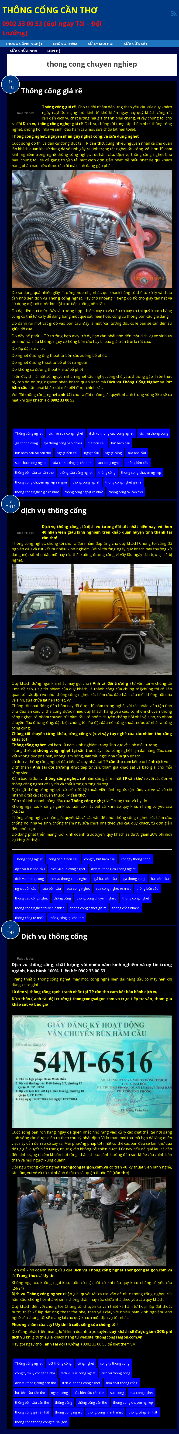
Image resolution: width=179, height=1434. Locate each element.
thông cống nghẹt (73, 694)
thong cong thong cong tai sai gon (41, 1422)
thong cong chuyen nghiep (141, 472)
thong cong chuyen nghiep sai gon (41, 482)
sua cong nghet (109, 462)
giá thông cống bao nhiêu (63, 443)
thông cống (106, 472)
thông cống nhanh (126, 908)
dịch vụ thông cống (53, 510)
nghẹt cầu (91, 453)
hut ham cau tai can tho (33, 453)
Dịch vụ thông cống (54, 936)
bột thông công (60, 1363)
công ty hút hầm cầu (99, 859)
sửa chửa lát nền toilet (115, 129)
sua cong (117, 1392)
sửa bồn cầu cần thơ (89, 1392)
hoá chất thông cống (121, 1383)
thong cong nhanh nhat (105, 1412)
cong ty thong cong (135, 859)
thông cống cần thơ (92, 1402)
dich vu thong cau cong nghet (111, 433)
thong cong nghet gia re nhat (37, 492)
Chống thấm (65, 43)
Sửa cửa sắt (136, 43)
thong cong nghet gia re (123, 482)
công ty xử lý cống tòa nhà (35, 1373)
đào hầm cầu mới (79, 129)
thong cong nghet (86, 482)
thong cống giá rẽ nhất (32, 1412)
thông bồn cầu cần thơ (32, 1402)
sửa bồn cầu (136, 453)
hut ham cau (120, 443)
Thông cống (100, 1270)
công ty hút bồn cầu (63, 859)
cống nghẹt (85, 1363)
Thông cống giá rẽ (51, 90)
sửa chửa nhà (23, 50)
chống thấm (79, 1299)
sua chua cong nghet (31, 462)
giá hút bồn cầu (105, 878)
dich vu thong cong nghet (69, 878)
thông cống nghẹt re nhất (84, 492)
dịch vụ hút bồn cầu (30, 869)
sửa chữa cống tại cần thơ (72, 462)
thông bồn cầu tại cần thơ (34, 472)
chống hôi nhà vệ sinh (43, 129)
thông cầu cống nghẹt (76, 472)
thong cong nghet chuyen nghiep (40, 908)
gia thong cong (26, 443)
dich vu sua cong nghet (65, 433)
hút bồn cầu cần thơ (30, 1392)
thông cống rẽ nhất (29, 918)
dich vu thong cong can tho (35, 1383)
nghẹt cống (113, 453)
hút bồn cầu (96, 443)
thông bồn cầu (137, 462)
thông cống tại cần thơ (126, 492)
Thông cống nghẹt (24, 43)
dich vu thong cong (153, 433)
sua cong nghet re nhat (113, 888)
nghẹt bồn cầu (67, 453)
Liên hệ (53, 50)
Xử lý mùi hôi (101, 43)
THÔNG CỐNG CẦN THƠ (49, 10)
